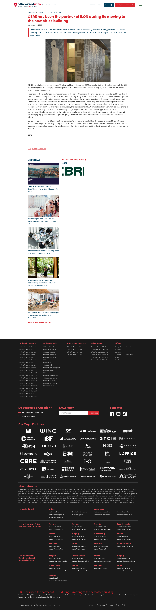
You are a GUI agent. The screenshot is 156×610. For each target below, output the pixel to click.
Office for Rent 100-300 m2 (99, 349)
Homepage (31, 12)
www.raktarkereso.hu (124, 558)
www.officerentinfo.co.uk (125, 546)
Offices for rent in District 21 (28, 391)
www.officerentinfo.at (56, 529)
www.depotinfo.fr (99, 558)
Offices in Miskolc (48, 370)
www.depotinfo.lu (55, 568)
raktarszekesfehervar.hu (124, 515)
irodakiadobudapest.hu (56, 515)
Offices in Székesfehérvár (51, 375)
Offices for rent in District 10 (28, 370)
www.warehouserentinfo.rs (125, 571)
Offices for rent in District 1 (28, 347)
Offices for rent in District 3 (28, 352)
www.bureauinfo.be (78, 527)
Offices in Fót (47, 362)
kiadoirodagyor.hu (78, 515)
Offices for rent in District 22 (28, 393)
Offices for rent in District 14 (28, 381)
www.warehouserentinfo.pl (80, 571)
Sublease (118, 357)
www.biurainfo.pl (122, 537)
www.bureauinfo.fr (55, 537)
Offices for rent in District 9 (28, 368)
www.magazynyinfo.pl (79, 568)
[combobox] (52, 4)
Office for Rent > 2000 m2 (99, 360)
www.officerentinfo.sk (101, 549)
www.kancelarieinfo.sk (101, 546)
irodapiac (34, 149)
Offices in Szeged (48, 373)
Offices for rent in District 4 (28, 355)
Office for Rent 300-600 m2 (99, 352)
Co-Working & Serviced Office (124, 355)
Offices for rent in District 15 (28, 383)
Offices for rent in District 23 (28, 396)
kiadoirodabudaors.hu (56, 517)
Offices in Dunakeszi (49, 360)
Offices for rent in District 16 (28, 386)
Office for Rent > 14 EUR (74, 355)
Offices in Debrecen (49, 357)
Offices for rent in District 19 (28, 388)
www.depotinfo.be (55, 558)
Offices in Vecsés (48, 386)
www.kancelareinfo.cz (124, 527)
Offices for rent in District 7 (28, 362)
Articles (41, 12)
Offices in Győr (48, 365)
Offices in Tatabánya (49, 381)
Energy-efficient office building (124, 347)
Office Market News (55, 12)
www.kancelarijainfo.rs (79, 546)
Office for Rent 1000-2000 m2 (100, 357)
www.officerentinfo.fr (56, 539)
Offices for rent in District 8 (28, 365)
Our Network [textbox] (51, 5)
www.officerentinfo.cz (124, 529)
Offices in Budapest (49, 355)
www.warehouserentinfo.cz (80, 561)
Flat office (118, 360)
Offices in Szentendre (50, 378)
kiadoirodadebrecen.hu (79, 512)
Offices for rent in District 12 (28, 375)
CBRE (29, 149)
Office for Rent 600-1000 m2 (99, 355)
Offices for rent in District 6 (28, 360)
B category (118, 352)
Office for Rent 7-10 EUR (74, 349)
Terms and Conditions (105, 605)
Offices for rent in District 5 (28, 357)
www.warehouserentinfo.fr (102, 561)
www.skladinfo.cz (77, 558)
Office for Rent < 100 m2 (98, 347)
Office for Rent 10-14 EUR (75, 352)
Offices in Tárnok (48, 347)
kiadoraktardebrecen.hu (102, 515)
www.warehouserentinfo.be (58, 561)
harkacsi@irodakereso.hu (30, 412)
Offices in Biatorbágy (49, 349)
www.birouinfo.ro (54, 546)
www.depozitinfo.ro (100, 568)
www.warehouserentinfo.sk (58, 581)
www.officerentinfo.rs (78, 549)
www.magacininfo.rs (123, 568)
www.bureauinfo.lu (100, 537)
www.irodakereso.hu (78, 537)
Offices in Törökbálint (50, 383)
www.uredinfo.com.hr (101, 527)
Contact (92, 5)
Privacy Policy (121, 605)
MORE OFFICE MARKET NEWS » (40, 322)
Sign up (108, 5)
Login (100, 5)
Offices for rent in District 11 (28, 373)
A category (118, 349)
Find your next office (125, 5)
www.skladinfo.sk (54, 578)
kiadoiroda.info (54, 512)
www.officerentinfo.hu (79, 539)
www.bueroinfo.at (55, 527)
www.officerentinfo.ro (56, 549)
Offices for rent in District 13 (28, 378)
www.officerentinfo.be (79, 529)
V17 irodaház (42, 149)
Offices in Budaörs (49, 352)
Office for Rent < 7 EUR (74, 347)
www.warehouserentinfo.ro (103, 571)
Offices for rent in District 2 (28, 349)
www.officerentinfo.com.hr (102, 529)
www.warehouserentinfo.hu (126, 561)
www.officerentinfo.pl (124, 539)
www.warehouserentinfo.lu (58, 571)
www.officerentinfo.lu (101, 539)
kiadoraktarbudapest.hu (102, 512)
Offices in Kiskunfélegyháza (51, 368)
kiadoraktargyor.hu (123, 512)
